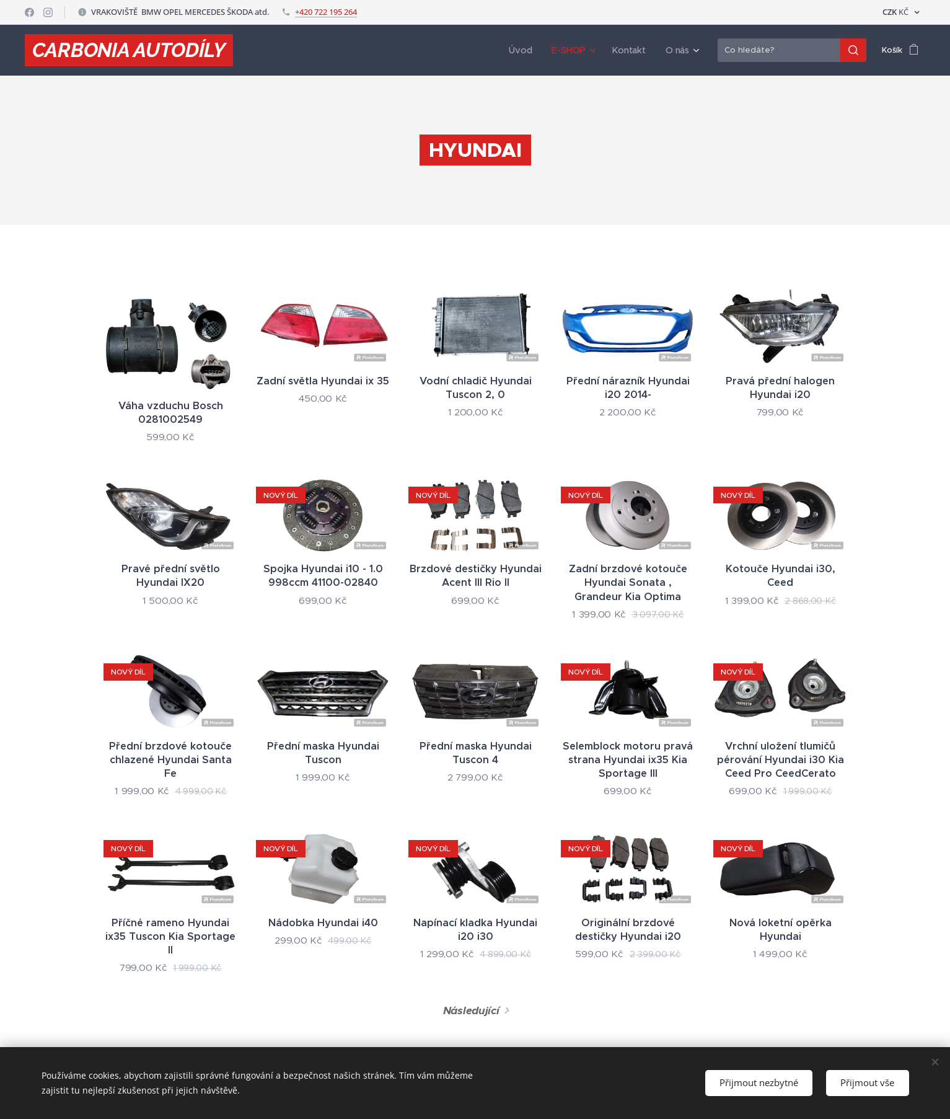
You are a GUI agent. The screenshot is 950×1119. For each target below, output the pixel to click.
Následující (470, 1010)
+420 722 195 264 (326, 11)
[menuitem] (529, 50)
